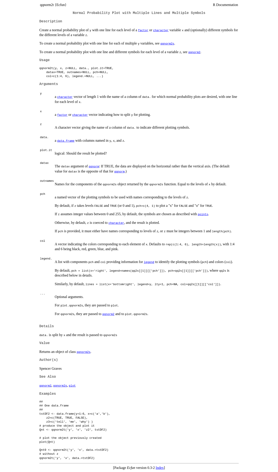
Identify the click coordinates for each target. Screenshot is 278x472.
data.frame (65, 141)
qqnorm (94, 166)
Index (160, 468)
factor (143, 30)
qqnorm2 (194, 52)
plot (72, 385)
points (203, 214)
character (161, 30)
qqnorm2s (167, 43)
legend (149, 262)
